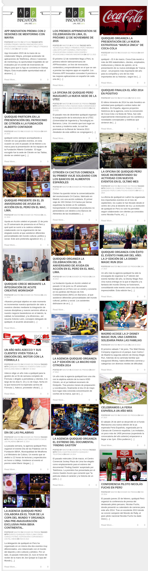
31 (24, 442)
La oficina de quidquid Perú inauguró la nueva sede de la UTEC (75, 96)
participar (81, 50)
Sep (19, 49)
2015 (40, 44)
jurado (70, 52)
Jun (93, 277)
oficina (137, 188)
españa (7, 44)
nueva (74, 106)
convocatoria (59, 52)
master (17, 42)
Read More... (10, 79)
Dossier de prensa (128, 53)
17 (102, 269)
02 (135, 98)
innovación (32, 44)
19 (54, 110)
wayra (22, 44)
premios (44, 47)
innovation (22, 47)
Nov (140, 191)
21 (91, 54)
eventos (77, 108)
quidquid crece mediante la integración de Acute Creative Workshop (24, 287)
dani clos (40, 367)
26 (54, 279)
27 (54, 372)
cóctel (7, 539)
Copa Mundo (36, 537)
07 (102, 417)
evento (85, 108)
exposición (25, 537)
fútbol (15, 537)
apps (60, 50)
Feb (132, 98)
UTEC (68, 106)
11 (143, 191)
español (71, 50)
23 (23, 49)
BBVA (14, 539)
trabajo (129, 188)
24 (102, 55)
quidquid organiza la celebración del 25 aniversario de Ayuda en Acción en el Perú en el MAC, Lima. (74, 265)
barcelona (9, 369)
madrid (90, 48)
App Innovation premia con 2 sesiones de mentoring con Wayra (25, 34)
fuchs (124, 191)
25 (102, 494)
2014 (103, 193)
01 (5, 217)
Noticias (27, 42)
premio (15, 44)
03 (135, 345)
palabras (19, 439)
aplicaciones (10, 47)
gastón (66, 452)
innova (69, 54)
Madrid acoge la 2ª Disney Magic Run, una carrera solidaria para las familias (121, 337)
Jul (93, 187)
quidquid (57, 108)
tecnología (58, 48)
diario (108, 188)
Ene (93, 108)
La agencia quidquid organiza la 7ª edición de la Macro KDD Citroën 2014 (75, 362)
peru (7, 49)
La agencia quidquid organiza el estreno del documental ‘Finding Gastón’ (75, 442)
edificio (60, 106)
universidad (89, 106)
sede (80, 106)
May (93, 370)
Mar (142, 53)
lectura (28, 439)
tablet (36, 47)
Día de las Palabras (19, 432)
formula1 (22, 367)
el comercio (118, 188)
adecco (18, 369)
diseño (83, 52)
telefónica (58, 454)
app (30, 47)
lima (13, 49)
